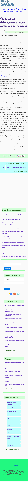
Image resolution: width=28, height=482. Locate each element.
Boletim (16, 464)
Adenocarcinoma (11, 411)
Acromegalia (10, 407)
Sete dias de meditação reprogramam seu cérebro (11, 219)
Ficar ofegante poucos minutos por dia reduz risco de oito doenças (14, 256)
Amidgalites (10, 445)
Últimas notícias (13, 9)
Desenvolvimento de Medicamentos (19, 167)
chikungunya (4, 76)
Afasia (9, 414)
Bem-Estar (19, 11)
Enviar (7, 289)
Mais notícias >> (11, 350)
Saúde (24, 9)
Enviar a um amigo (12, 32)
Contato (22, 464)
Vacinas (3, 167)
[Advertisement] (14, 191)
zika (10, 76)
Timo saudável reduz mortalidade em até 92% (10, 228)
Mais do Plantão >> (11, 388)
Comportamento (7, 11)
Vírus (8, 167)
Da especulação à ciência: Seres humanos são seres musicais (13, 242)
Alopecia (9, 429)
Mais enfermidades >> (12, 449)
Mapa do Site (15, 465)
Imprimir (22, 32)
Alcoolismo (10, 422)
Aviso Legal (9, 464)
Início (3, 9)
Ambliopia (10, 442)
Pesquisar (7, 268)
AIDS (8, 418)
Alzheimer (9, 432)
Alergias (9, 425)
